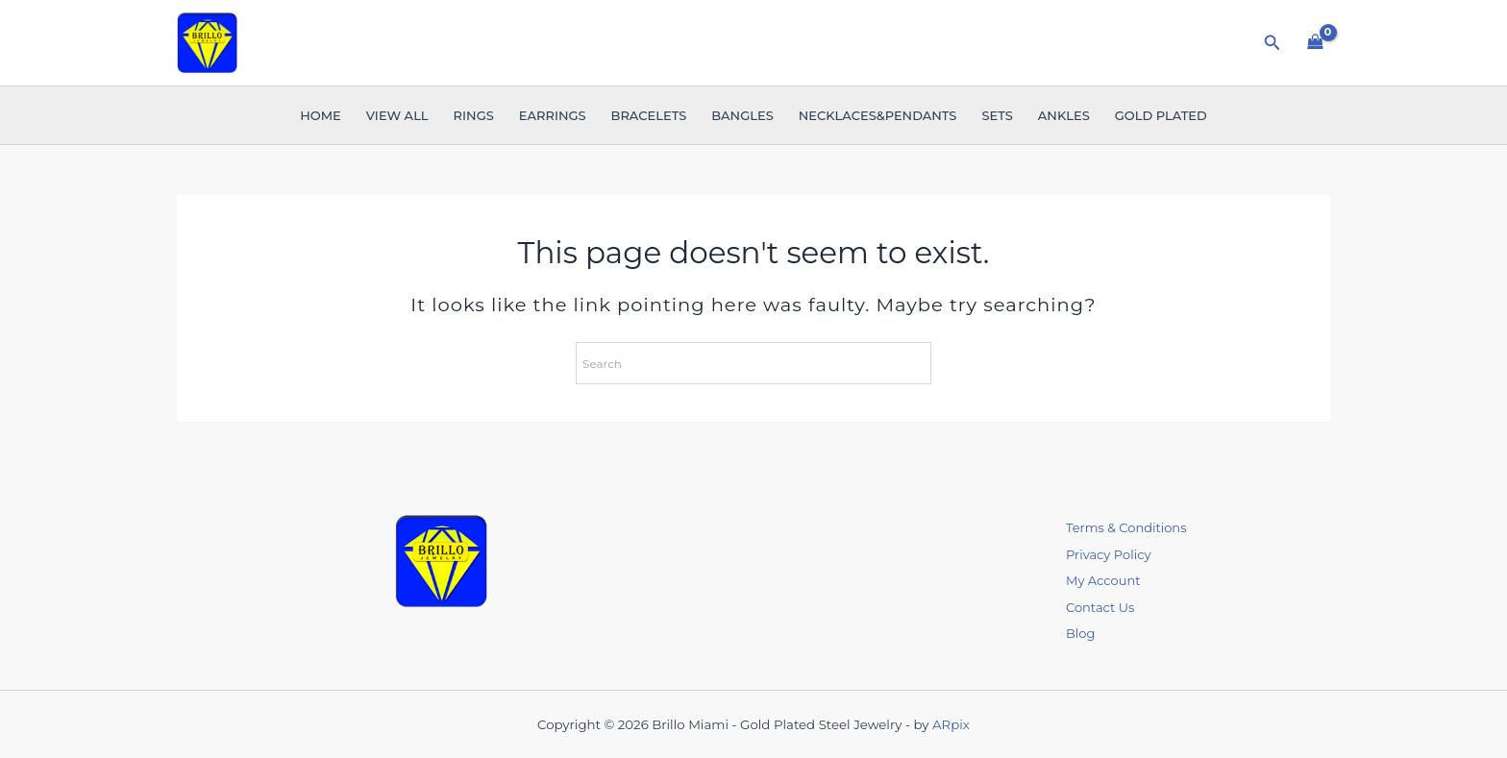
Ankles (1064, 115)
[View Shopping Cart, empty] (1315, 42)
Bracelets (649, 115)
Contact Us (1100, 607)
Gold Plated (1161, 115)
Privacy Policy (1108, 554)
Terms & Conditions (1126, 527)
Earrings (552, 115)
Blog (1080, 633)
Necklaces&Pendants (878, 115)
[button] (1272, 43)
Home (320, 115)
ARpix (951, 724)
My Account (1103, 580)
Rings (474, 115)
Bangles (742, 115)
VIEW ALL (397, 115)
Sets (996, 115)
